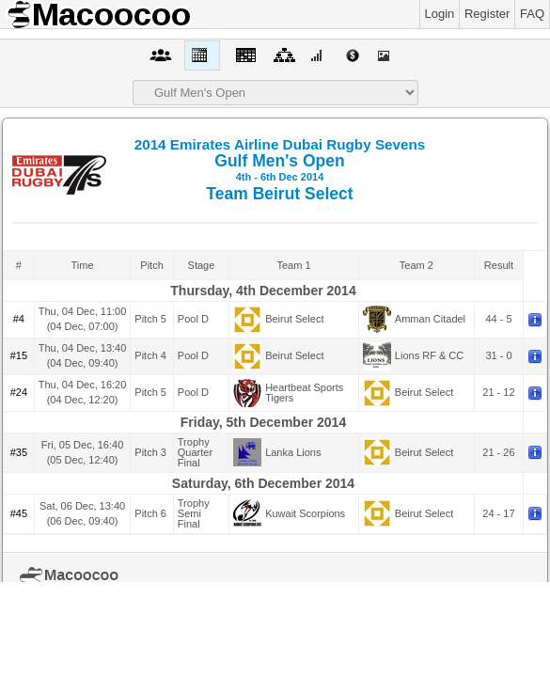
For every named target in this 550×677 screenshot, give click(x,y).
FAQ (532, 14)
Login (440, 14)
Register (487, 14)
